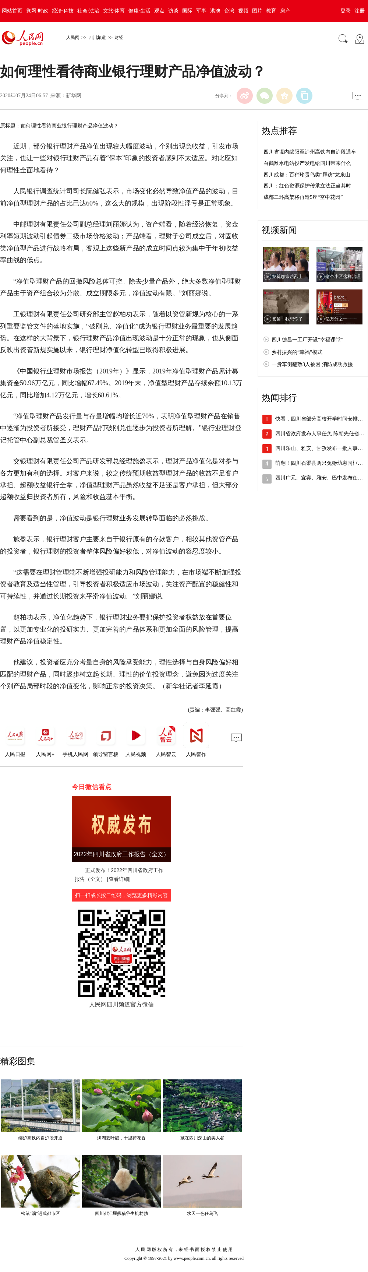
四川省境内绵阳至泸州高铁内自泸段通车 (309, 152)
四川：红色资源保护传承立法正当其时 (307, 186)
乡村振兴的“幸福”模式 (297, 352)
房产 (285, 11)
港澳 (215, 11)
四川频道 (97, 37)
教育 (271, 11)
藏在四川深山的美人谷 (202, 1138)
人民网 (72, 37)
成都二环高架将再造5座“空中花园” (303, 197)
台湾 (229, 11)
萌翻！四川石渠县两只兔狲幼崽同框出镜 (321, 463)
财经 (118, 37)
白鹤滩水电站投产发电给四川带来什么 (307, 163)
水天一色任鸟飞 (202, 1213)
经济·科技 (63, 11)
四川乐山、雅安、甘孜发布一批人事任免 (321, 448)
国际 (187, 11)
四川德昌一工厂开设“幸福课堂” (307, 339)
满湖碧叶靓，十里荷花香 (121, 1138)
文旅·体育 (114, 11)
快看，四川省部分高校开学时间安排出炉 (321, 419)
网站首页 (12, 11)
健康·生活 (139, 11)
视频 (243, 11)
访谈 (173, 11)
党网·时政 (37, 11)
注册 (359, 11)
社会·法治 (88, 11)
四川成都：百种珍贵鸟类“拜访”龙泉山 (306, 175)
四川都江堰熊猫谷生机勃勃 (121, 1213)
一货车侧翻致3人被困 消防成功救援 (312, 364)
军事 (201, 11)
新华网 (73, 95)
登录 (345, 11)
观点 (159, 11)
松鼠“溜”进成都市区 (40, 1213)
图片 (257, 11)
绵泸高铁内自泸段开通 (40, 1138)
